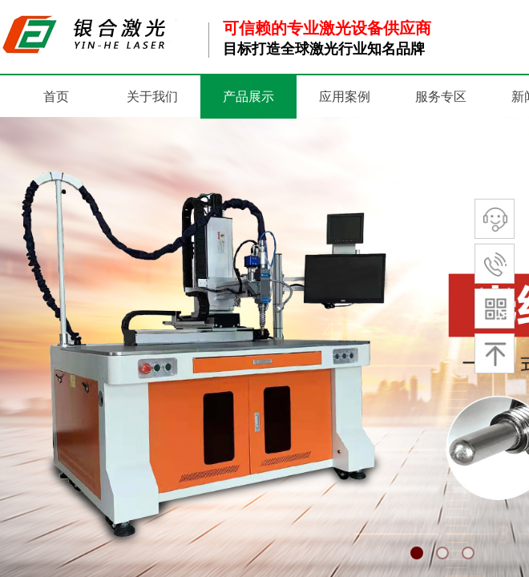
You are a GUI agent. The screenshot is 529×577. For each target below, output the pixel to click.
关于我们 (152, 96)
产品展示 (248, 96)
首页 (56, 96)
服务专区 (440, 96)
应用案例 (344, 96)
